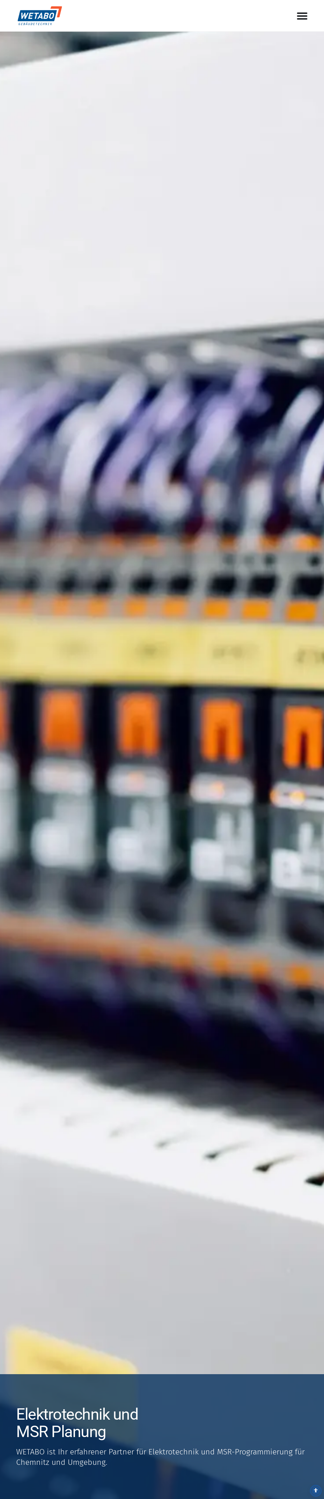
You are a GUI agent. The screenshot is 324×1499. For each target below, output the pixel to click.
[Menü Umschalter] (302, 15)
